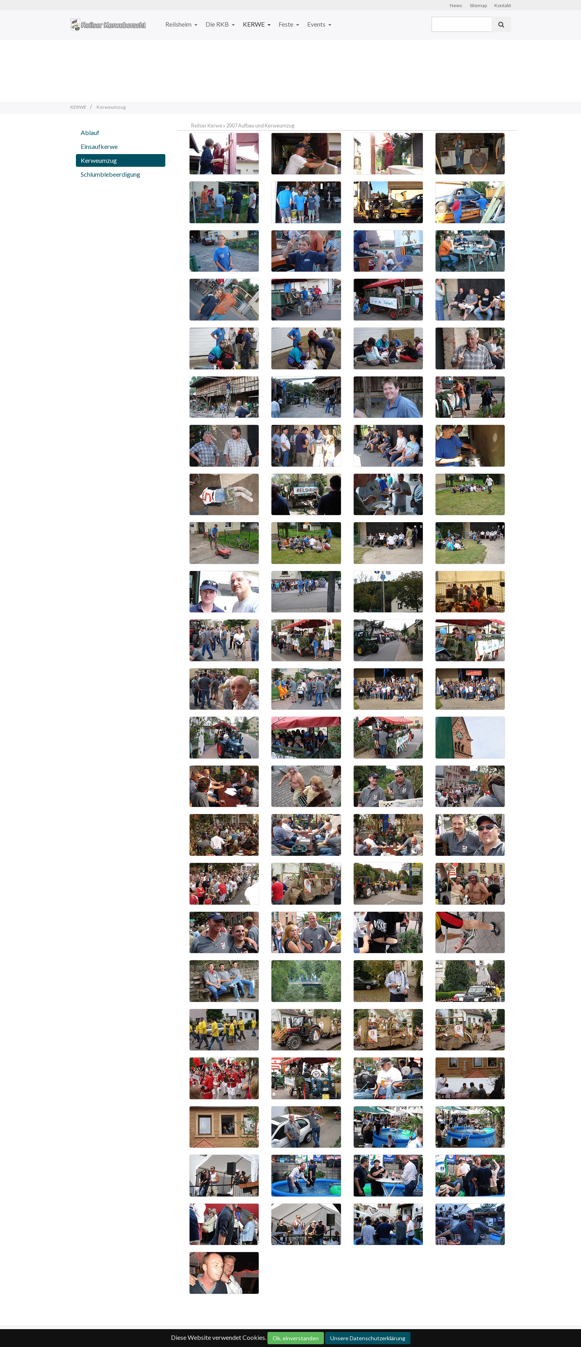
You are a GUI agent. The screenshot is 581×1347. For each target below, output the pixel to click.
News (456, 5)
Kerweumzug (99, 160)
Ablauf (90, 132)
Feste (286, 24)
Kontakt (502, 5)
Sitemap (478, 5)
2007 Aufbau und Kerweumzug (260, 125)
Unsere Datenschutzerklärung (367, 1338)
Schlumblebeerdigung (110, 174)
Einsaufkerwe (99, 146)
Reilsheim (179, 24)
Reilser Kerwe (206, 125)
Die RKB (217, 24)
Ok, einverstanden (296, 1338)
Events (317, 24)
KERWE (254, 24)
